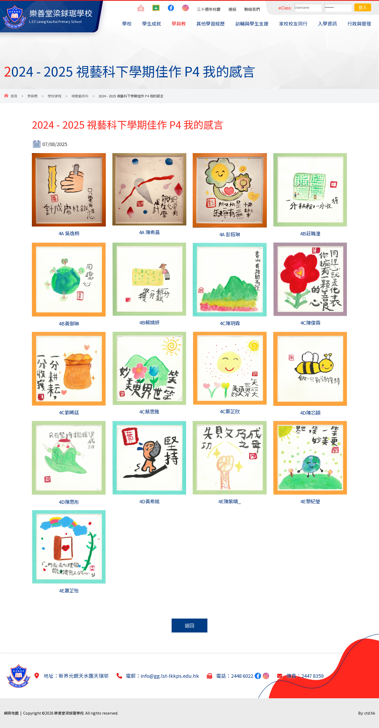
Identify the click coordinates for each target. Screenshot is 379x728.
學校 (127, 23)
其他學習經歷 (210, 23)
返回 (189, 625)
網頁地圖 (11, 713)
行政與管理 (359, 23)
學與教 (179, 23)
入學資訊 (327, 23)
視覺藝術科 (79, 95)
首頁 (14, 95)
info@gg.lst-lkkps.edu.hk (170, 675)
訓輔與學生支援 (251, 23)
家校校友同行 (293, 23)
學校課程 (54, 95)
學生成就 (151, 23)
